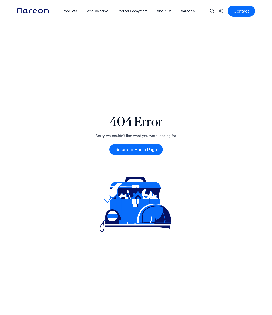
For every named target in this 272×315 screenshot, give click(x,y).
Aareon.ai (188, 11)
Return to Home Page (136, 149)
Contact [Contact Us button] (241, 11)
